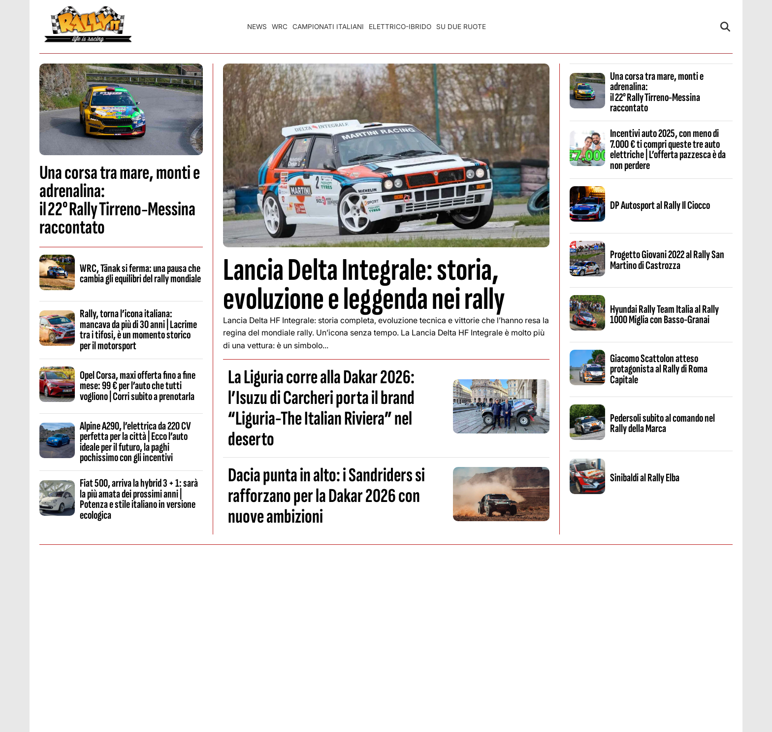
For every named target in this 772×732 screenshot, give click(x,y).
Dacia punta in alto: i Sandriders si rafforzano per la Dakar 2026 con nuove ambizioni (326, 496)
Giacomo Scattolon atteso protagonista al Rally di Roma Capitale (659, 369)
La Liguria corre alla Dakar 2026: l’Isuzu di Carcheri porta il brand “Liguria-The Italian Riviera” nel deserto (321, 408)
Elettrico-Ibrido (400, 27)
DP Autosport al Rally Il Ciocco (660, 205)
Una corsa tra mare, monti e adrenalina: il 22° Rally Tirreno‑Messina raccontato (119, 200)
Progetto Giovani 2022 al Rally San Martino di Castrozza (667, 260)
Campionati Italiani (328, 27)
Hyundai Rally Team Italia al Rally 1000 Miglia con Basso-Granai (664, 314)
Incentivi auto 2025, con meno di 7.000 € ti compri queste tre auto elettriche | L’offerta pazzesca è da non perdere (668, 149)
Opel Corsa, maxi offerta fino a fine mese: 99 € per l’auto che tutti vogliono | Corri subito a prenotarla (137, 385)
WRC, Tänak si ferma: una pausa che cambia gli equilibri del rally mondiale (140, 274)
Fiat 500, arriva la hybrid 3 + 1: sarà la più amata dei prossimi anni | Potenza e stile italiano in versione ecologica (139, 499)
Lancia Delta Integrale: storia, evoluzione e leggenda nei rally (364, 284)
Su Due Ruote (461, 27)
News (257, 27)
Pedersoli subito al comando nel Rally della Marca (662, 423)
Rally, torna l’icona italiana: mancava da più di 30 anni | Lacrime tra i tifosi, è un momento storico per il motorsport (138, 329)
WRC (280, 27)
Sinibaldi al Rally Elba (644, 478)
